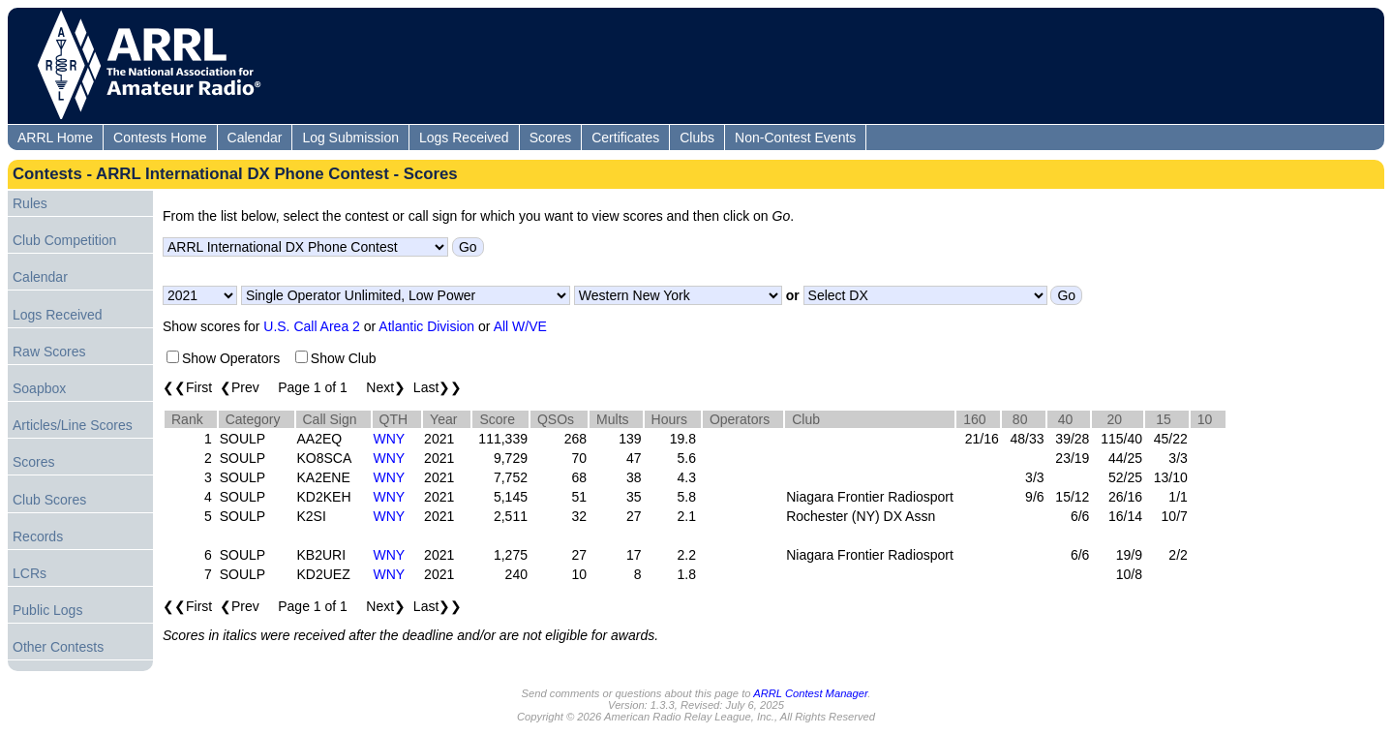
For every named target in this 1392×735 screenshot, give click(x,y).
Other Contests (58, 647)
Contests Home (159, 137)
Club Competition (64, 240)
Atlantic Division (426, 326)
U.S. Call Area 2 (311, 326)
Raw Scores (49, 351)
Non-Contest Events (795, 137)
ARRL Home (55, 137)
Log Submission (350, 137)
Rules (30, 203)
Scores (551, 137)
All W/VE (520, 326)
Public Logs (47, 610)
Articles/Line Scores (73, 425)
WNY (390, 438)
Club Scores (49, 499)
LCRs (29, 573)
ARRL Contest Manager (810, 693)
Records (38, 536)
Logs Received (464, 137)
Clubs (697, 137)
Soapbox (39, 388)
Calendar (255, 137)
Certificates (625, 137)
